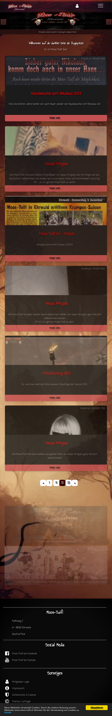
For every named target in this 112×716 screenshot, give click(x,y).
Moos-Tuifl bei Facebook (24, 653)
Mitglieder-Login (20, 682)
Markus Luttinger (21, 701)
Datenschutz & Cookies (24, 695)
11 (56, 483)
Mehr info (54, 118)
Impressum (18, 688)
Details (7, 712)
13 (68, 483)
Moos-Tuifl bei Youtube (24, 660)
